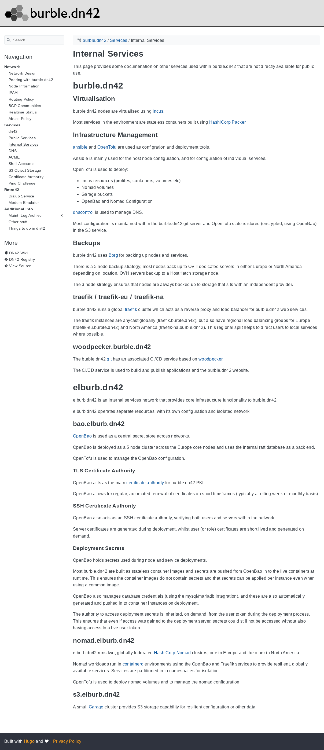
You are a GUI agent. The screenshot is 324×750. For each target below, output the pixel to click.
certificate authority (145, 482)
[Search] (34, 40)
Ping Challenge (22, 183)
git (109, 359)
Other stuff (18, 222)
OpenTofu (107, 147)
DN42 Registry (22, 259)
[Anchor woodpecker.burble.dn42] (155, 346)
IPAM (13, 92)
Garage (96, 707)
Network (12, 67)
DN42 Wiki (18, 253)
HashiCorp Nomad (172, 652)
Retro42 (11, 190)
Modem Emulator (24, 202)
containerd (133, 664)
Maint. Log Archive (25, 215)
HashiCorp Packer (227, 122)
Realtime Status (23, 112)
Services (12, 125)
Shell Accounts (22, 163)
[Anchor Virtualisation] (119, 98)
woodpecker (210, 359)
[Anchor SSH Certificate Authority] (140, 506)
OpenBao (82, 436)
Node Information (24, 86)
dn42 (13, 131)
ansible (80, 147)
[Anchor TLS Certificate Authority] (139, 470)
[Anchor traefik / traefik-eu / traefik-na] (168, 296)
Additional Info (18, 209)
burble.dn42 (94, 40)
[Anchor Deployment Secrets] (128, 548)
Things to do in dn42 (27, 228)
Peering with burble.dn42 (31, 80)
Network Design (23, 73)
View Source (20, 266)
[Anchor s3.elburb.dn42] (124, 694)
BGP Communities (25, 106)
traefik (131, 309)
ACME (14, 157)
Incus (158, 111)
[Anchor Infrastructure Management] (162, 134)
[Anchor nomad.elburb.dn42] (138, 640)
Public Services (22, 138)
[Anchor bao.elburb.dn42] (128, 423)
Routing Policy (21, 99)
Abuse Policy (20, 118)
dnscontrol (83, 212)
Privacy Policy (67, 741)
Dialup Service (21, 196)
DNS (13, 151)
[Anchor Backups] (104, 243)
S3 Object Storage (25, 170)
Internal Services (24, 144)
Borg (113, 255)
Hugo (29, 741)
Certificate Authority (26, 177)
